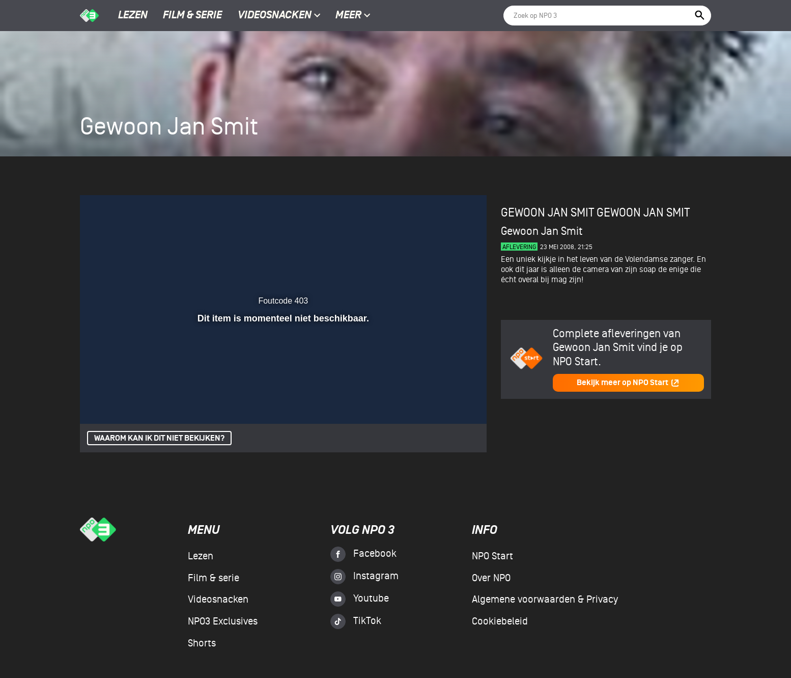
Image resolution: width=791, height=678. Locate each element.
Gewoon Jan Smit (643, 213)
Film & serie (192, 16)
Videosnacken (275, 16)
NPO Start (492, 556)
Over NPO (491, 578)
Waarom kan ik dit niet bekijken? (159, 438)
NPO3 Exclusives (223, 621)
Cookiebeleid (500, 621)
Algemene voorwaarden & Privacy (545, 599)
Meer (353, 16)
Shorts (202, 643)
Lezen (133, 16)
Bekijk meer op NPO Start (628, 383)
